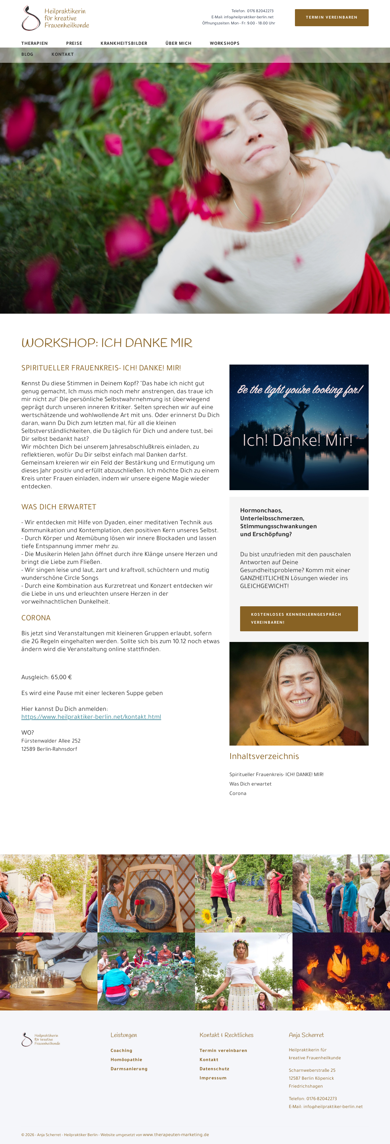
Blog (27, 55)
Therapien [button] (34, 44)
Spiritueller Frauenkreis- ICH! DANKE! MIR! (276, 775)
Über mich (178, 44)
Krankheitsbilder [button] (124, 44)
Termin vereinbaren (332, 18)
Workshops (225, 44)
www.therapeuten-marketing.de (176, 1135)
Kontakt (62, 55)
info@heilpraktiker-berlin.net (249, 18)
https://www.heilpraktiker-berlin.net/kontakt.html (91, 718)
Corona (237, 794)
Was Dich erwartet (250, 784)
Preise (74, 44)
